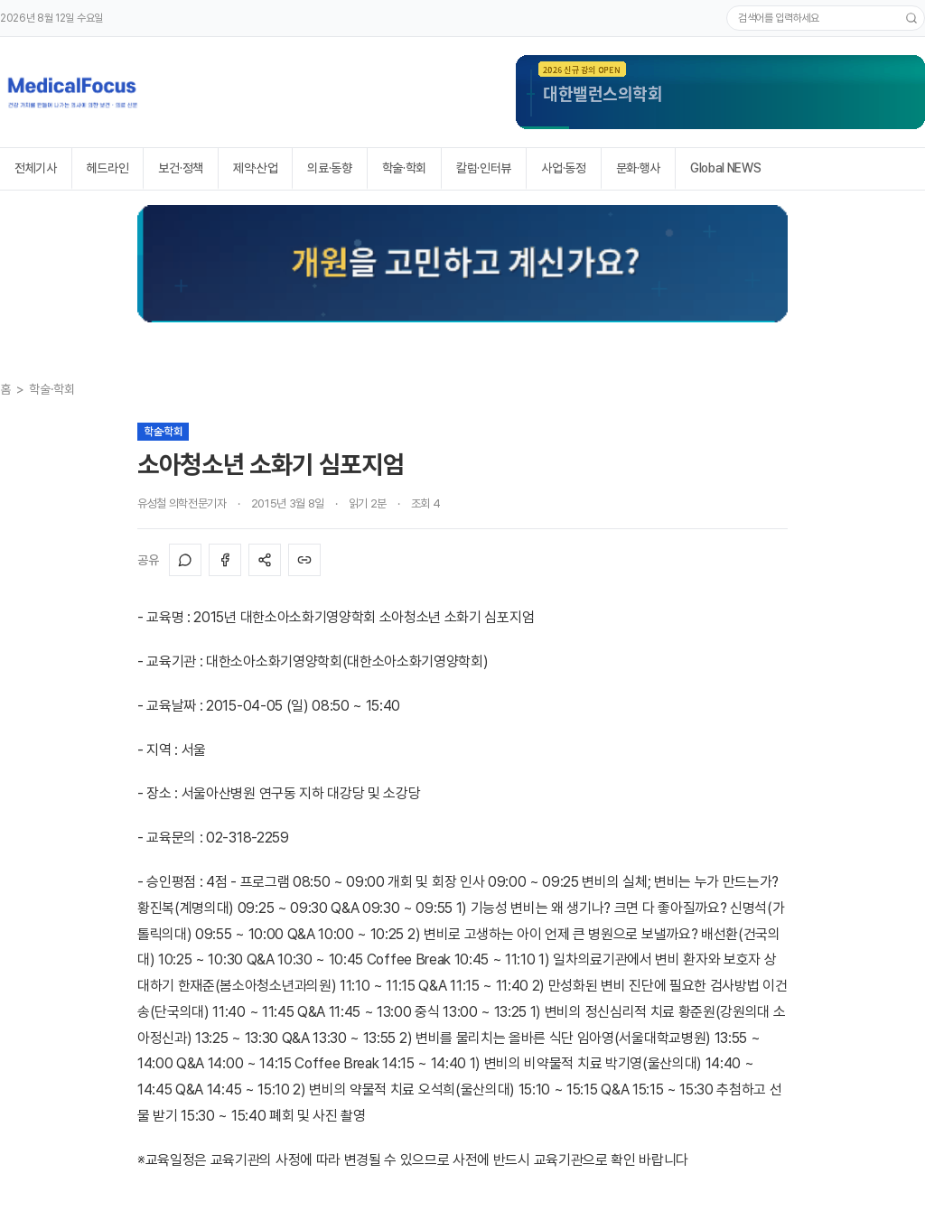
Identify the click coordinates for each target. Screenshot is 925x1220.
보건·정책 (180, 168)
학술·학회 (404, 168)
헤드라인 (108, 168)
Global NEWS (725, 168)
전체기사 (35, 168)
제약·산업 (255, 168)
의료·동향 (329, 168)
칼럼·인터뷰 (483, 168)
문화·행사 (638, 168)
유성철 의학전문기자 (182, 503)
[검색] (911, 18)
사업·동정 (563, 168)
